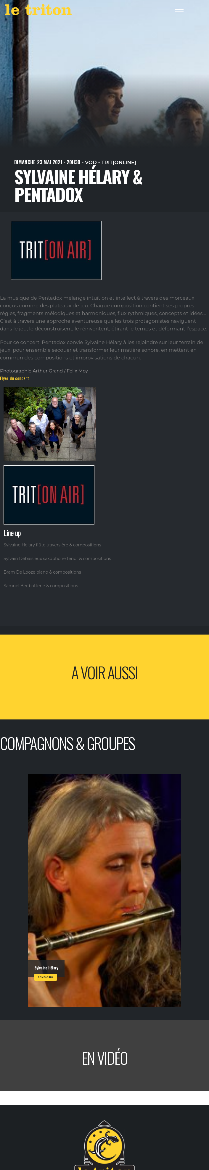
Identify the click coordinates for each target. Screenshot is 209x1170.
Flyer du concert (14, 378)
